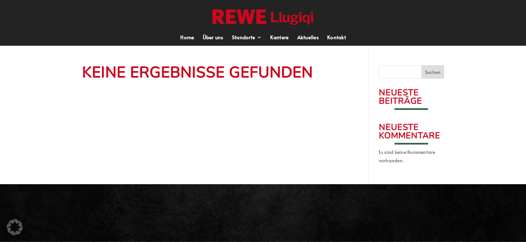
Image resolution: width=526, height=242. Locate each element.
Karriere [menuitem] (279, 38)
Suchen (433, 72)
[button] (263, 16)
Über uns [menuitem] (213, 38)
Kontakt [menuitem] (336, 38)
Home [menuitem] (187, 38)
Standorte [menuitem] (243, 38)
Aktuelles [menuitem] (308, 38)
